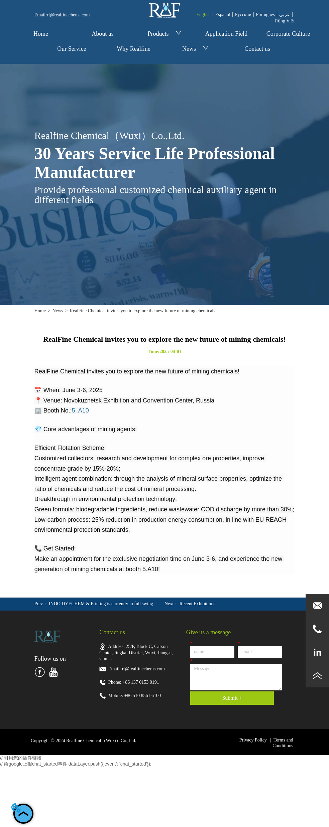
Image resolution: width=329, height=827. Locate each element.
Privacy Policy (253, 739)
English (203, 14)
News (195, 48)
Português (265, 14)
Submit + (232, 698)
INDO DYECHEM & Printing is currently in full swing (101, 603)
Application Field (226, 33)
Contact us (257, 48)
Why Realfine (133, 48)
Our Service (71, 48)
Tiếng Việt (284, 20)
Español (222, 14)
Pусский (243, 14)
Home (40, 33)
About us (103, 33)
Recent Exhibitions (197, 603)
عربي (284, 14)
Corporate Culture (288, 33)
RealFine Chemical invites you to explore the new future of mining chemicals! (143, 310)
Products (165, 33)
